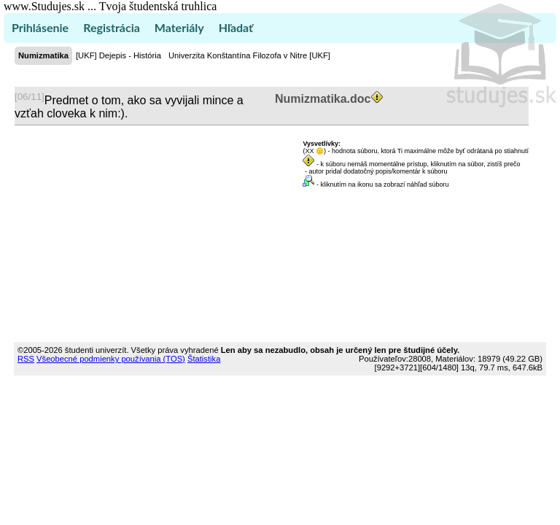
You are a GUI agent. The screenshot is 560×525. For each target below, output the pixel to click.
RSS (26, 358)
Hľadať (236, 27)
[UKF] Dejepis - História (118, 55)
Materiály (179, 27)
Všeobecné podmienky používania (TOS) (110, 358)
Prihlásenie (40, 27)
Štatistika (203, 358)
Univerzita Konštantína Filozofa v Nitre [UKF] (249, 55)
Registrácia (111, 27)
